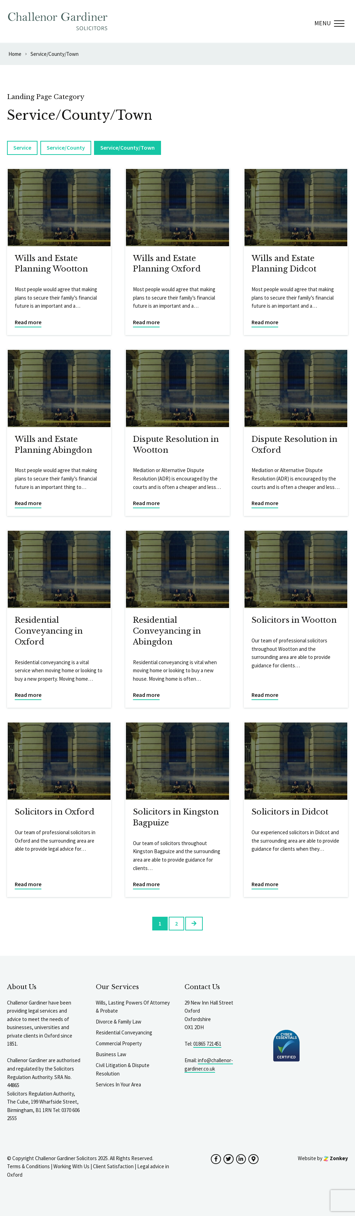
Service (22, 147)
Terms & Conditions (28, 1166)
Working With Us (71, 1166)
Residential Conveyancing (124, 1032)
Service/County (66, 147)
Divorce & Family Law (118, 1021)
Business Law (111, 1054)
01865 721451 (207, 1043)
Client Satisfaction (113, 1166)
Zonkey (335, 1158)
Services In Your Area (118, 1084)
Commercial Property (119, 1043)
